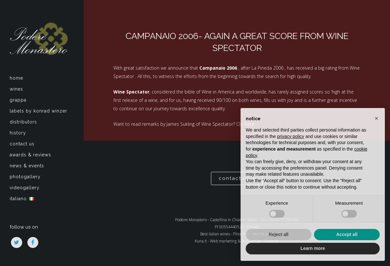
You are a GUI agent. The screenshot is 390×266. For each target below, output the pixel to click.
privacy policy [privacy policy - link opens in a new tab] (290, 136)
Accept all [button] (346, 234)
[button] (376, 118)
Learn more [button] (312, 248)
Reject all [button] (278, 234)
